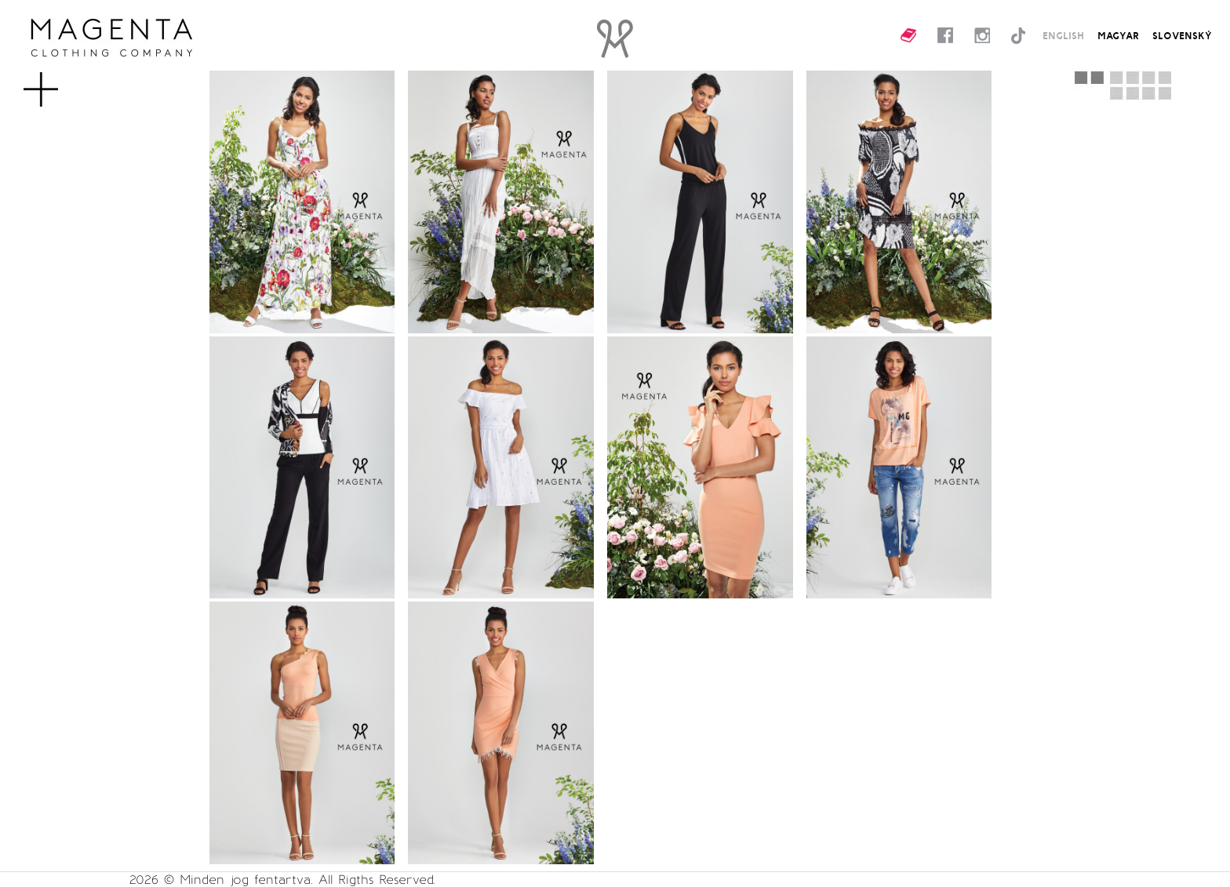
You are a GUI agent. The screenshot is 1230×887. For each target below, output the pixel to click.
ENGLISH (1063, 35)
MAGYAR (1118, 35)
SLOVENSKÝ (1182, 35)
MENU (66, 81)
